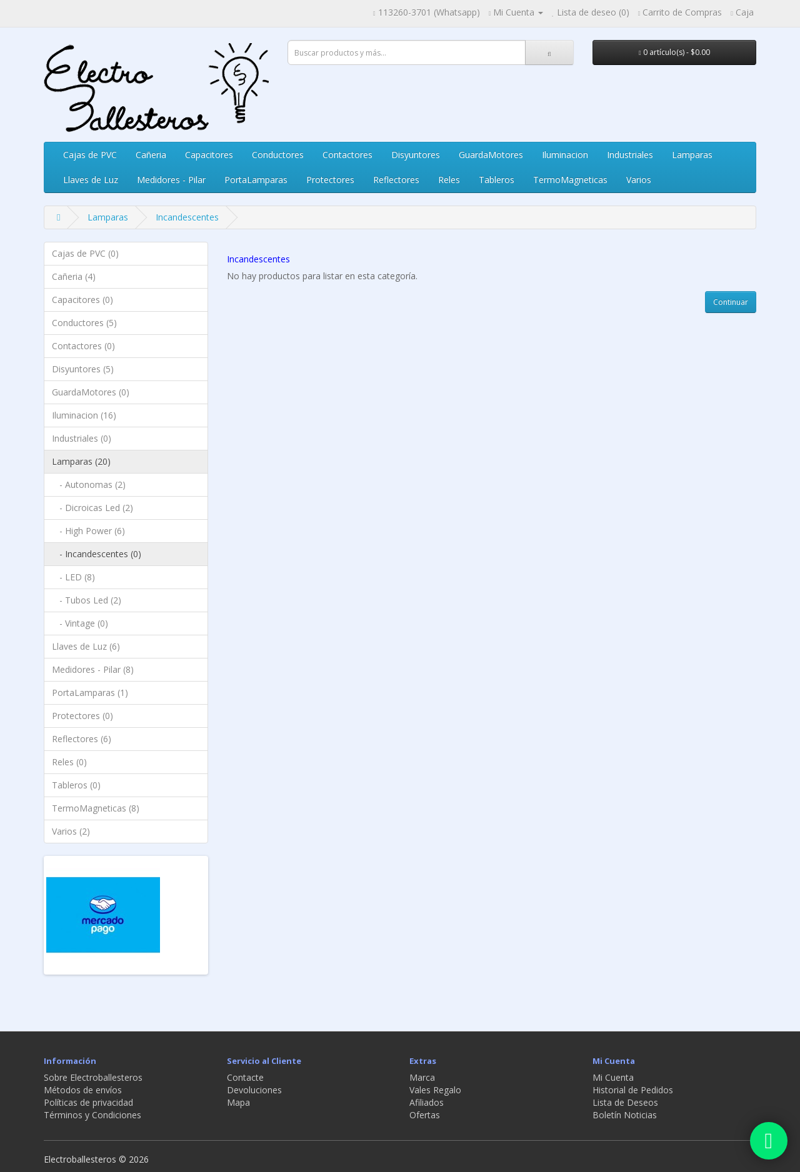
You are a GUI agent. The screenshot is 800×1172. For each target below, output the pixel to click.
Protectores (330, 180)
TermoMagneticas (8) (95, 808)
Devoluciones (254, 1090)
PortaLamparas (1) (90, 692)
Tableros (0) (76, 785)
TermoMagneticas (570, 180)
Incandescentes (187, 217)
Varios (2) (71, 831)
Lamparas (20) (81, 461)
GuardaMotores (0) (90, 392)
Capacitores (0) (82, 299)
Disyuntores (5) (83, 369)
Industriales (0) (81, 438)
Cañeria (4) (74, 276)
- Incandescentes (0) (96, 554)
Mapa (238, 1102)
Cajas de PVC (90, 155)
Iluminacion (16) (84, 415)
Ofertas (424, 1115)
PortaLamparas (256, 180)
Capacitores (209, 155)
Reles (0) (69, 762)
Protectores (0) (82, 716)
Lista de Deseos (625, 1102)
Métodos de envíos (83, 1090)
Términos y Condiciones (92, 1115)
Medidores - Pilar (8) (93, 669)
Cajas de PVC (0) (85, 253)
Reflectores (396, 180)
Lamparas (692, 155)
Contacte (245, 1077)
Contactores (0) (83, 346)
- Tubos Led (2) (86, 600)
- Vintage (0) (80, 623)
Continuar (730, 302)
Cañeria (151, 155)
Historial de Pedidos (632, 1090)
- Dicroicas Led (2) (92, 508)
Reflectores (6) (81, 739)
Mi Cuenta (613, 1077)
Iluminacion (565, 155)
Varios (638, 180)
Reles (449, 180)
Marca (422, 1077)
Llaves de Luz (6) (86, 646)
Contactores (347, 155)
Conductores (278, 155)
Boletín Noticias (624, 1115)
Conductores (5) (84, 323)
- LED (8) (73, 577)
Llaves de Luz (90, 180)
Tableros (496, 180)
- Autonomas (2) (89, 484)
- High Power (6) (88, 531)
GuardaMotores (491, 155)
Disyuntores (415, 155)
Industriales (630, 155)
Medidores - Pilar (171, 180)
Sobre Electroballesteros (93, 1077)
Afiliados (426, 1102)
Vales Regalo (435, 1090)
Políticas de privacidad (88, 1102)
